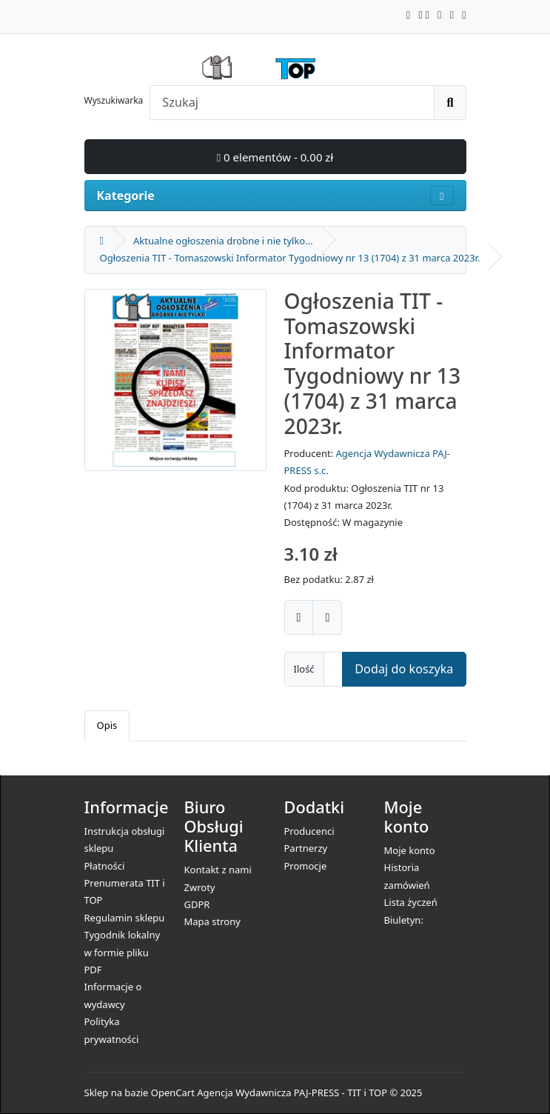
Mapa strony (212, 921)
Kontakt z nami (218, 869)
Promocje (305, 866)
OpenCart (173, 1092)
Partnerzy (306, 848)
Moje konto (409, 850)
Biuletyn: (403, 920)
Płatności (104, 866)
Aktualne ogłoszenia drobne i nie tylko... (223, 240)
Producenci (309, 831)
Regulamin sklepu (124, 917)
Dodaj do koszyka (404, 669)
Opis (107, 725)
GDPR (197, 904)
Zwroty (199, 887)
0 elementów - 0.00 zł (275, 157)
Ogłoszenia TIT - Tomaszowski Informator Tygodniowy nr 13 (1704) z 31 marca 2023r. (290, 257)
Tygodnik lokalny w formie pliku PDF (122, 952)
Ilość (304, 669)
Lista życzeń (410, 902)
